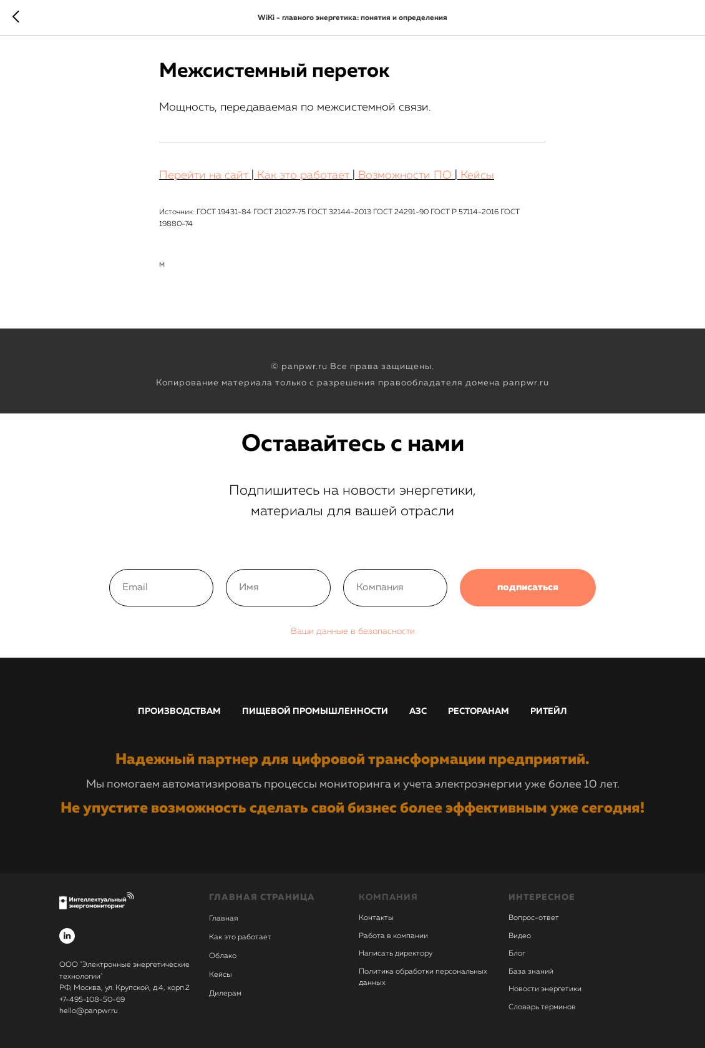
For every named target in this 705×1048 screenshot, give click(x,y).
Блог (516, 953)
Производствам (179, 711)
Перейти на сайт (203, 175)
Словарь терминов (542, 1007)
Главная (223, 918)
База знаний (530, 972)
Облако (222, 956)
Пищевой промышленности (315, 711)
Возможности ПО (405, 175)
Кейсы (477, 175)
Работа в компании (393, 936)
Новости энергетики (544, 989)
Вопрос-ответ (533, 918)
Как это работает (303, 175)
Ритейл (548, 711)
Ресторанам (478, 711)
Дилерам (225, 993)
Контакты (376, 918)
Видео (519, 936)
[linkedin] (67, 936)
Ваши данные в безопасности (353, 631)
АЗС (418, 711)
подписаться (528, 587)
